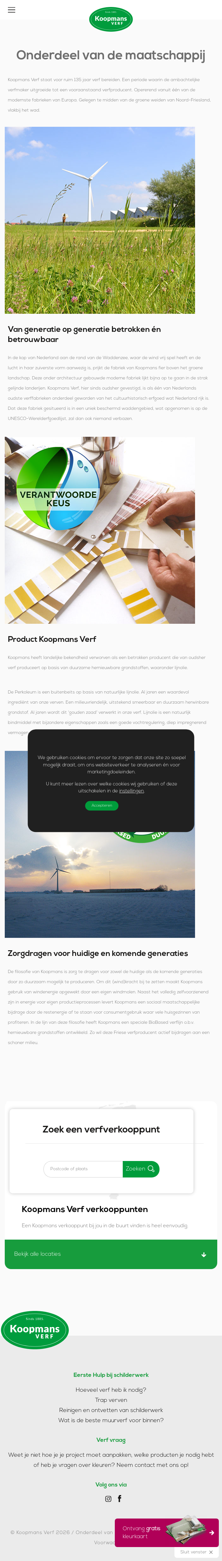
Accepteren (102, 806)
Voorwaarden (111, 1543)
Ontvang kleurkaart (165, 1532)
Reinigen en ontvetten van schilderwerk (111, 1411)
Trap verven (111, 1400)
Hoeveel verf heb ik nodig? (111, 1390)
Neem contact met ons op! (153, 1465)
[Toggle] (11, 10)
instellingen (131, 791)
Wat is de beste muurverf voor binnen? (111, 1421)
